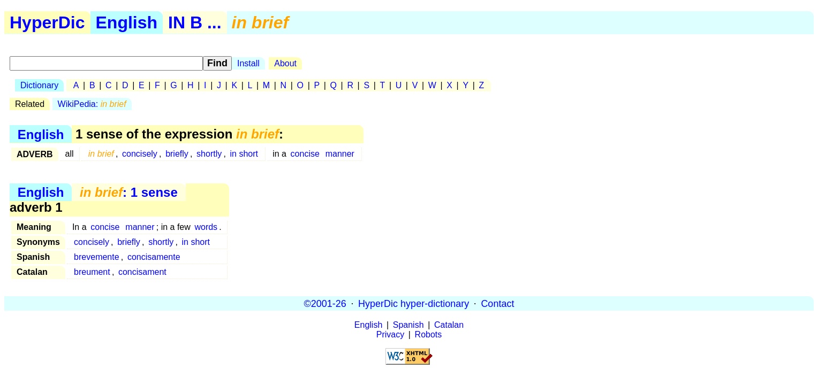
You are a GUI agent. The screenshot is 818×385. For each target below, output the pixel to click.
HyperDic (47, 22)
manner (339, 153)
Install (248, 63)
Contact (497, 303)
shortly (209, 153)
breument (92, 271)
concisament (142, 271)
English (127, 22)
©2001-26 (325, 303)
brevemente (96, 256)
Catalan (449, 324)
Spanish (408, 324)
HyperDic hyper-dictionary (413, 303)
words (205, 227)
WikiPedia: (92, 104)
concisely (139, 153)
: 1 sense (129, 192)
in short (243, 153)
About (285, 63)
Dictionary (39, 85)
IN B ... (195, 22)
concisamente (153, 256)
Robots (428, 334)
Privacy (390, 334)
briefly (176, 153)
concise (305, 153)
